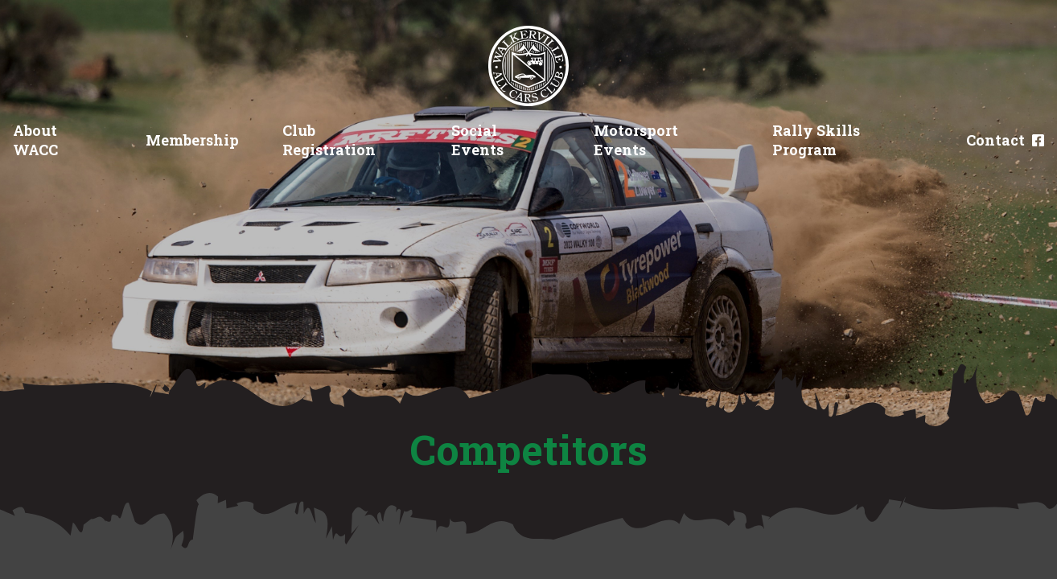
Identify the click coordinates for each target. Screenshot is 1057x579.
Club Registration (329, 140)
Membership (192, 140)
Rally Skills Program (816, 140)
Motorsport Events (636, 140)
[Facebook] (1038, 140)
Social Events (477, 140)
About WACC (35, 140)
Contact (995, 140)
